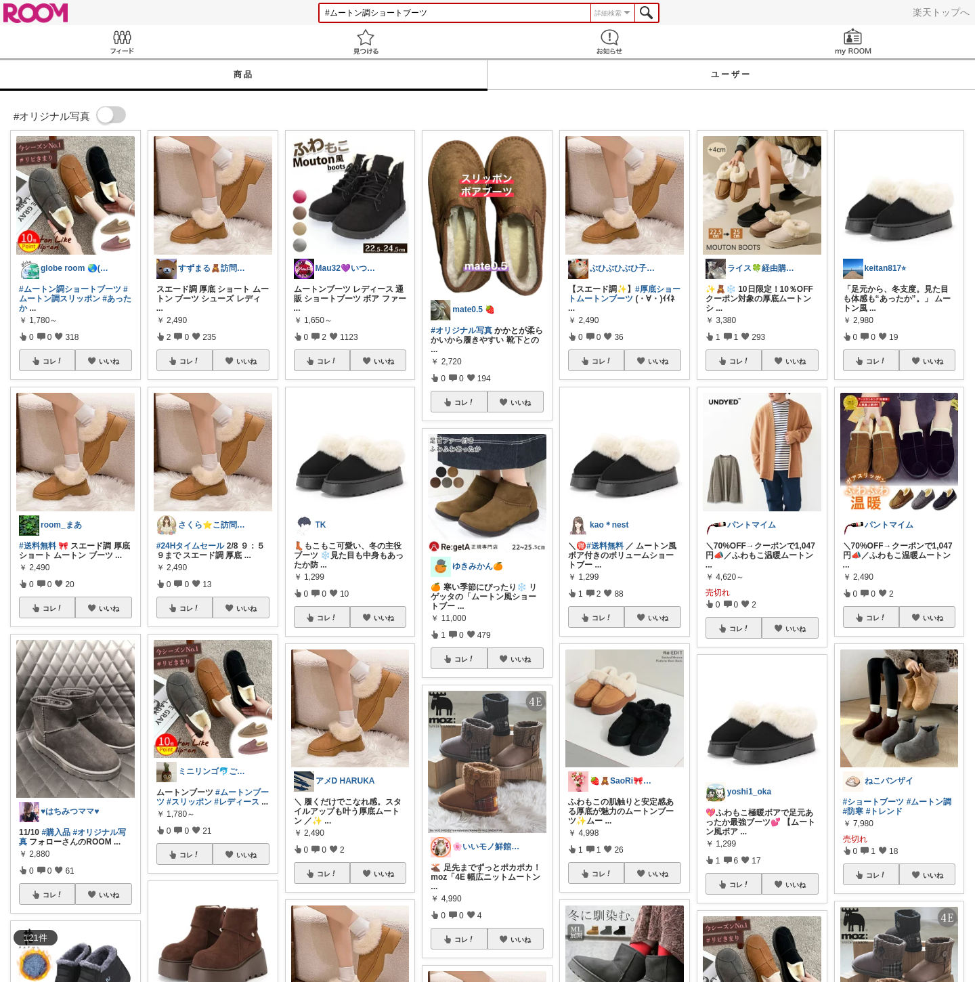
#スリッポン (189, 802)
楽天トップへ (941, 12)
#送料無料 (37, 546)
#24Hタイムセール (190, 546)
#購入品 (55, 832)
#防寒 (853, 811)
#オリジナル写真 (461, 330)
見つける (366, 41)
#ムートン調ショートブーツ (70, 289)
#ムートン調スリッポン (73, 293)
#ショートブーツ (874, 802)
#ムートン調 (929, 802)
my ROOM (853, 41)
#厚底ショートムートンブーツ (624, 293)
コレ (53, 361)
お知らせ (609, 41)
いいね (109, 361)
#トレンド (884, 811)
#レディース (236, 802)
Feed (122, 41)
